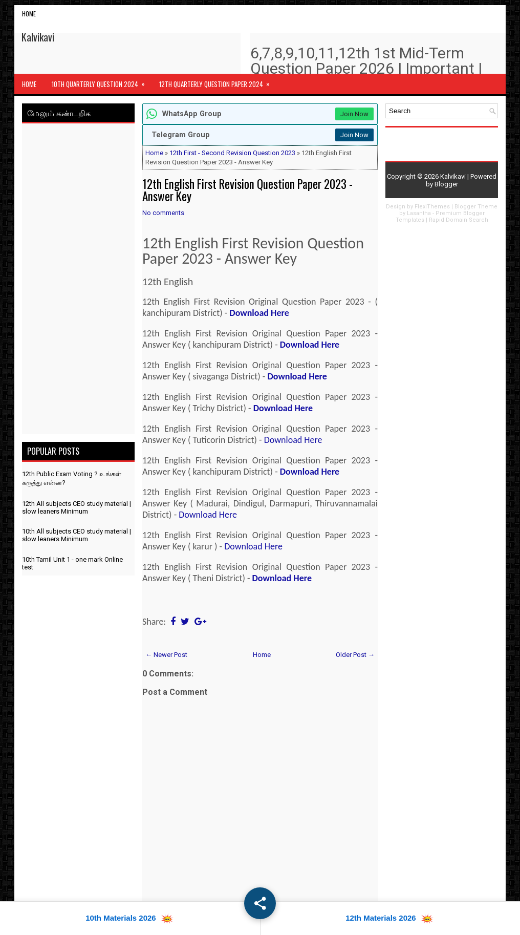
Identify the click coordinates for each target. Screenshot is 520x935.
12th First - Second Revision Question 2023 (232, 153)
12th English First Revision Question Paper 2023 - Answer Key (247, 190)
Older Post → (355, 654)
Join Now (354, 114)
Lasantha (419, 213)
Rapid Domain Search (458, 220)
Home (29, 13)
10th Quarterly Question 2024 (101, 81)
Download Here (259, 312)
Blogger (446, 184)
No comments (163, 213)
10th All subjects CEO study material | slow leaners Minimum (76, 535)
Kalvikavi (37, 37)
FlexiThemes (432, 206)
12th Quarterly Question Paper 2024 (217, 81)
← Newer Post (166, 654)
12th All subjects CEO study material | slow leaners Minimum (76, 507)
